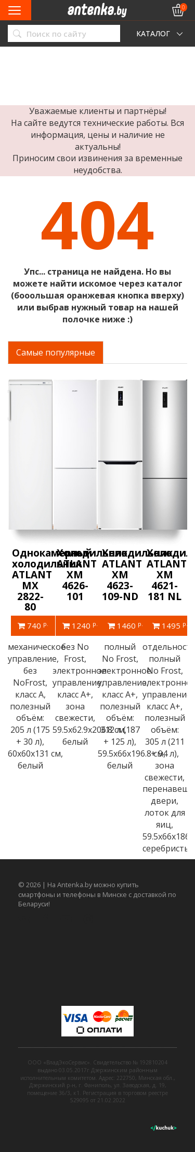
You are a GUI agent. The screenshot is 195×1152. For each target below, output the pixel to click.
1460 (125, 625)
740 (33, 625)
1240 (80, 625)
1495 (170, 625)
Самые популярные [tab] (55, 352)
